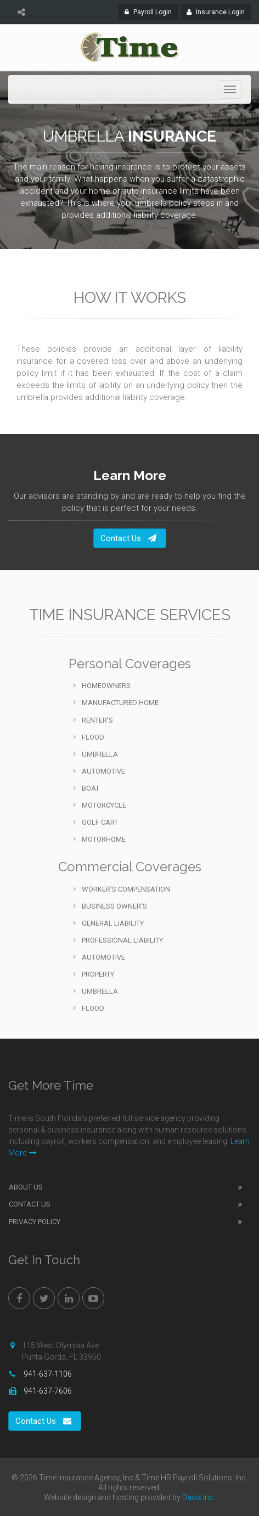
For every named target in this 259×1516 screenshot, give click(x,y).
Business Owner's (110, 906)
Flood (89, 737)
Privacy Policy (34, 1222)
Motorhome (100, 839)
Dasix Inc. (198, 1497)
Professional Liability (118, 940)
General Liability (109, 923)
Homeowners (102, 685)
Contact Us (128, 538)
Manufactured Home (116, 702)
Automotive (99, 771)
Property (94, 974)
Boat (86, 788)
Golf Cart (96, 822)
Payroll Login (151, 11)
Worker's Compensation (122, 889)
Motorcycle (100, 805)
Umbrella (96, 754)
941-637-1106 (47, 1374)
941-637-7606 (47, 1391)
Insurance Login (219, 11)
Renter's (93, 720)
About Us (26, 1187)
